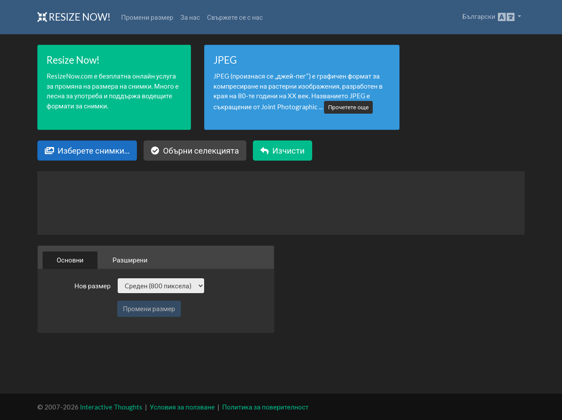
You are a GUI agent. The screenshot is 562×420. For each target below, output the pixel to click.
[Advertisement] (281, 363)
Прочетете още (348, 107)
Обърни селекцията (195, 150)
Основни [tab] (70, 260)
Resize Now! (74, 17)
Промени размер (147, 17)
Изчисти (282, 150)
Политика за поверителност (265, 407)
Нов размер (92, 286)
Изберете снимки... (87, 150)
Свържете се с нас (235, 17)
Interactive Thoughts (111, 407)
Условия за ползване (182, 407)
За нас (190, 17)
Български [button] (489, 17)
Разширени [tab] (130, 260)
